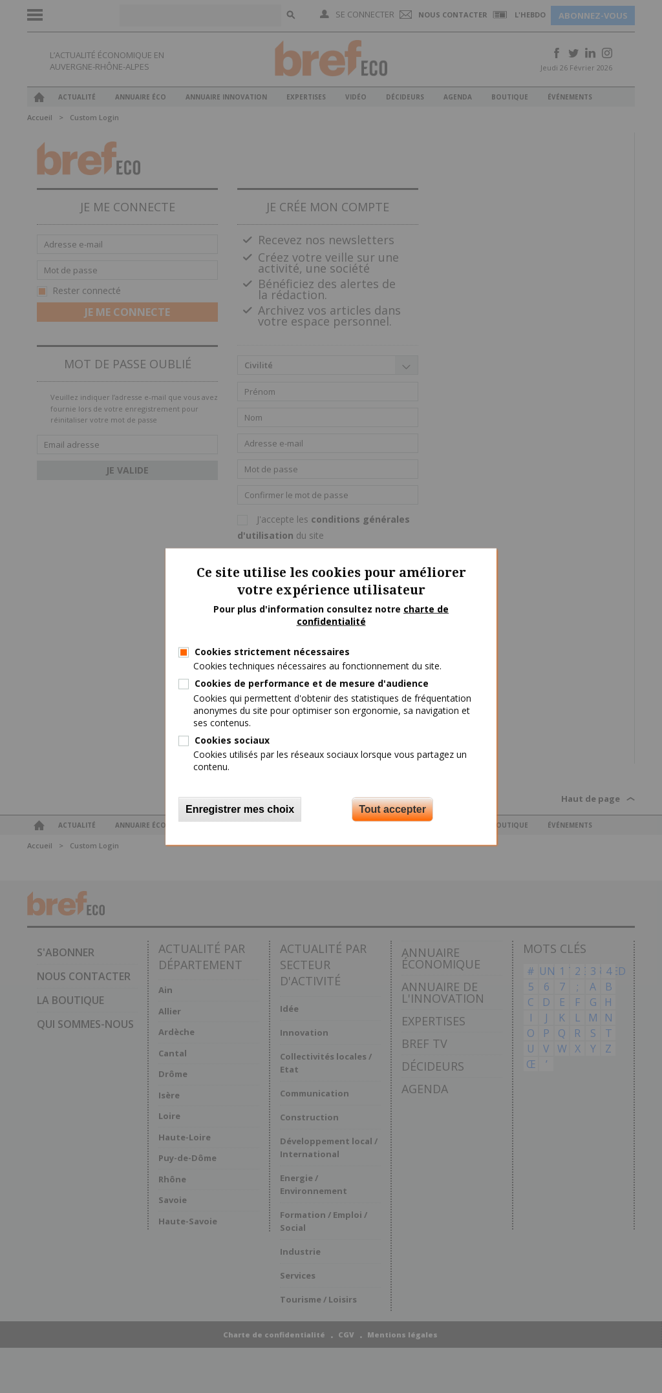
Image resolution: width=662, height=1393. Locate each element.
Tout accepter (392, 808)
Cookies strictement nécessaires (272, 651)
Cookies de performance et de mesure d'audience (312, 683)
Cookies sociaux (232, 740)
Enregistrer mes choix (240, 808)
